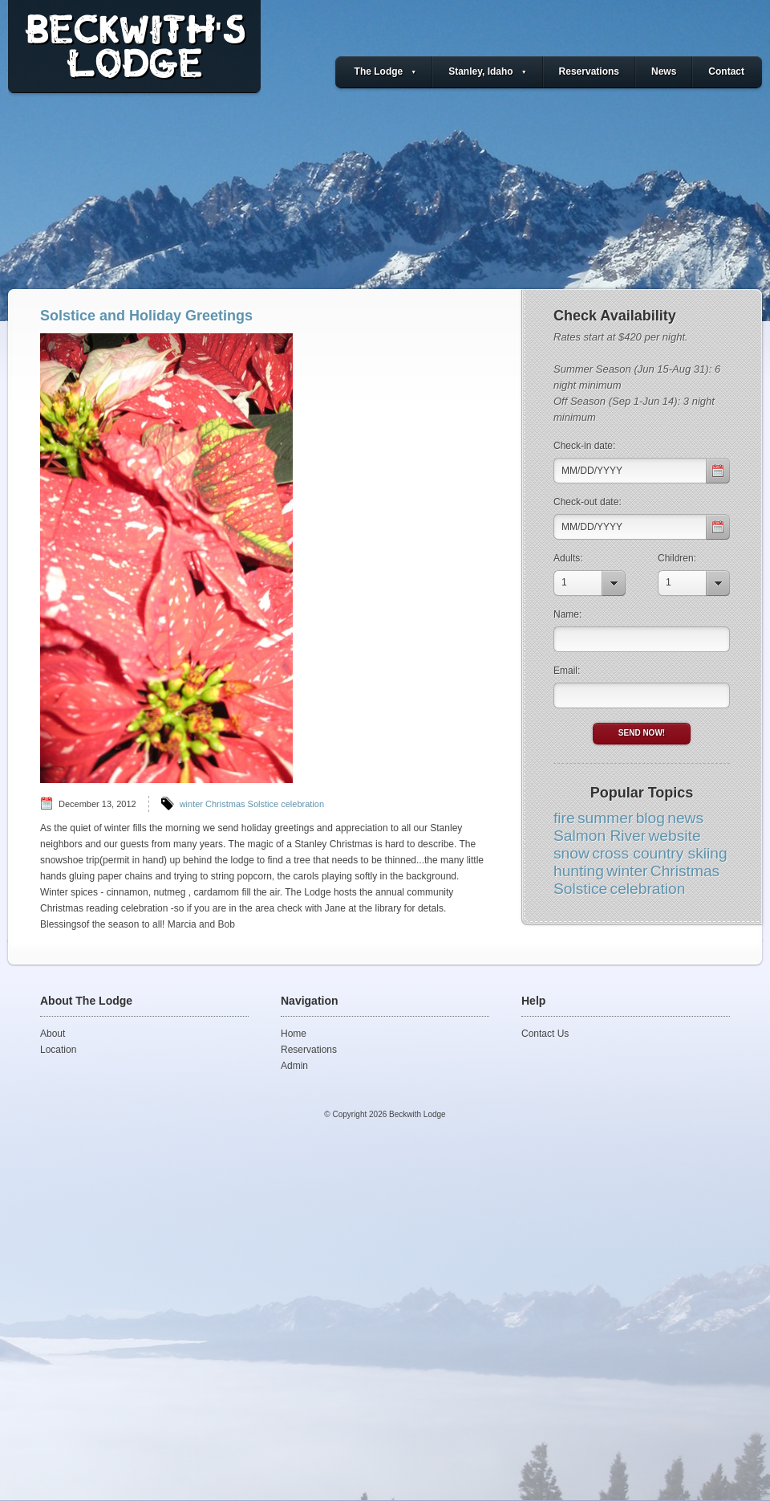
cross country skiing (659, 853)
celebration (302, 804)
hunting (578, 871)
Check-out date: (587, 502)
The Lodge (386, 71)
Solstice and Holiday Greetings (146, 316)
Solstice (263, 804)
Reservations (589, 71)
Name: (567, 614)
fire (564, 818)
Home (293, 1033)
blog (650, 818)
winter (191, 804)
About (52, 1033)
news (685, 818)
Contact (726, 71)
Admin (294, 1065)
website (675, 835)
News (663, 71)
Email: (566, 670)
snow (571, 853)
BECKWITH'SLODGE (134, 52)
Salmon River (599, 835)
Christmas (225, 804)
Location (58, 1049)
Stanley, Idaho (487, 71)
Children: (677, 558)
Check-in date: (584, 445)
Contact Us (545, 1033)
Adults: (568, 558)
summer (605, 818)
